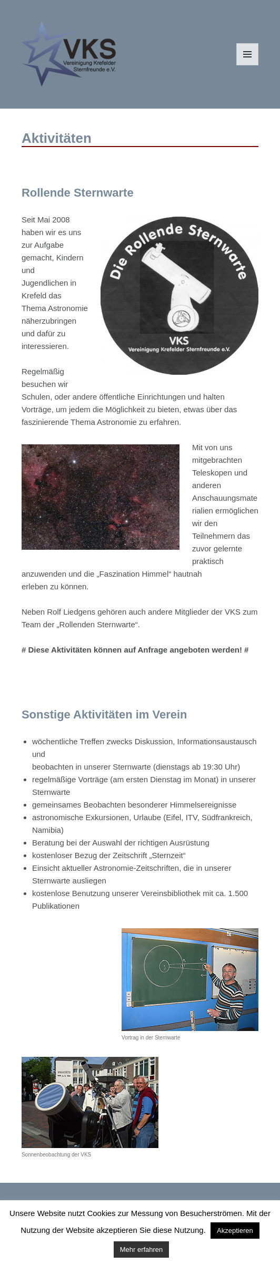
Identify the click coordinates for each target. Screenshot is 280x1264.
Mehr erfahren (141, 1249)
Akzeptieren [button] (235, 1230)
